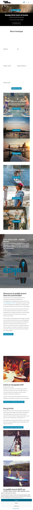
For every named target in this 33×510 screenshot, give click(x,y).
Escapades (6, 251)
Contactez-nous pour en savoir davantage (13, 427)
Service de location (8, 334)
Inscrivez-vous (16, 108)
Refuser (16, 503)
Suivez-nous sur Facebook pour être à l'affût (13, 401)
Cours (5, 250)
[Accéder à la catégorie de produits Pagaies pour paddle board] (23, 59)
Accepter (16, 500)
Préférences (16, 506)
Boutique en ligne (7, 255)
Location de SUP (7, 252)
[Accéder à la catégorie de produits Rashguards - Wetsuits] (9, 59)
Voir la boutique (16, 153)
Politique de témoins (16, 508)
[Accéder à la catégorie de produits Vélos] (23, 42)
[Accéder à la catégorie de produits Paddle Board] (9, 42)
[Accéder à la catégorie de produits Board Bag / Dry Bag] (9, 76)
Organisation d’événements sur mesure (11, 254)
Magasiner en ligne (16, 88)
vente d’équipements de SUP (9, 302)
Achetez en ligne (16, 10)
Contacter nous (16, 23)
